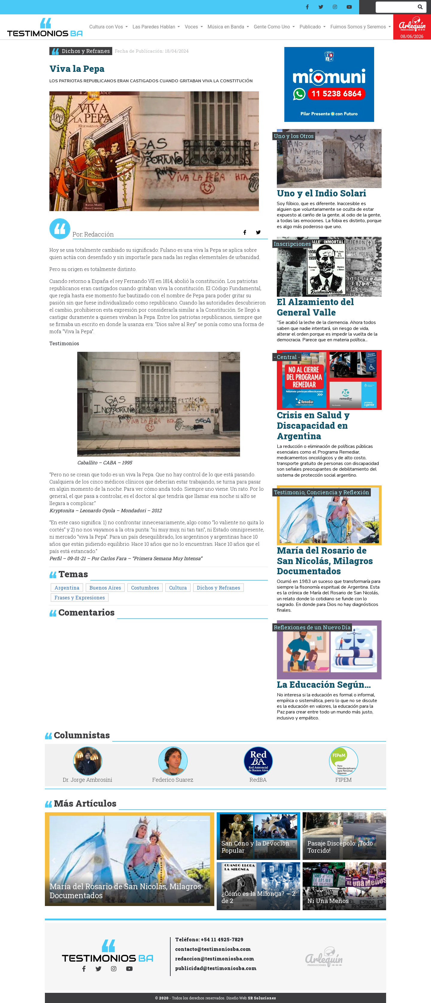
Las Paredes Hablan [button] (154, 27)
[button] (53, 860)
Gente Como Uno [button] (272, 27)
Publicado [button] (311, 27)
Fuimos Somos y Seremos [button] (358, 27)
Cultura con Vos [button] (106, 27)
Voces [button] (192, 27)
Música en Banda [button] (226, 27)
